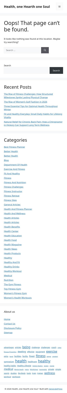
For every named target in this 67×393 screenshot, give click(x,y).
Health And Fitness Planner (18, 209)
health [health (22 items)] (21, 361)
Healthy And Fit (12, 262)
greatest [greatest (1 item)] (55, 356)
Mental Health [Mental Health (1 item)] (19, 369)
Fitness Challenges (13, 186)
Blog (6, 160)
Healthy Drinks (11, 266)
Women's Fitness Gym (15, 293)
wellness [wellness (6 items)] (49, 373)
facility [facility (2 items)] (25, 356)
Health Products (12, 253)
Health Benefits (12, 226)
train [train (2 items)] (34, 373)
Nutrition (8, 279)
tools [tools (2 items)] (29, 373)
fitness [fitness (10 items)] (41, 356)
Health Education (13, 235)
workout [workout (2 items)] (7, 377)
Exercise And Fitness (14, 169)
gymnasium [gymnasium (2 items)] (9, 361)
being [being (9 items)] (26, 347)
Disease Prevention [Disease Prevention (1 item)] (10, 352)
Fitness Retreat (11, 195)
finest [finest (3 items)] (32, 356)
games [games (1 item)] (49, 356)
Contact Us (9, 323)
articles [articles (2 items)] (18, 347)
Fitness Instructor (13, 191)
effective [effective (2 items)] (30, 351)
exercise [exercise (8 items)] (51, 351)
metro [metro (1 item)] (27, 369)
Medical (8, 275)
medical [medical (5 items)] (8, 369)
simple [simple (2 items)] (58, 369)
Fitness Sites (10, 200)
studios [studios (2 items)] (13, 373)
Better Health (11, 151)
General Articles (12, 204)
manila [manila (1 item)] (52, 366)
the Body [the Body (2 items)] (22, 373)
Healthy (8, 257)
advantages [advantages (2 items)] (9, 347)
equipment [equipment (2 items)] (40, 351)
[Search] (45, 50)
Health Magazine (13, 244)
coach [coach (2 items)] (53, 347)
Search (7, 65)
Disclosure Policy (12, 328)
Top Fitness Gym (12, 288)
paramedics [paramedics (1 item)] (43, 369)
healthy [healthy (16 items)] (44, 361)
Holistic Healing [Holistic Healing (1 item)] (37, 366)
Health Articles (11, 217)
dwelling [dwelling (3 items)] (22, 351)
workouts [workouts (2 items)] (16, 377)
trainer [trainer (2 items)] (40, 373)
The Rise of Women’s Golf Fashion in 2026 (25, 101)
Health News (10, 248)
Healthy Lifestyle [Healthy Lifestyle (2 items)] (24, 365)
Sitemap (8, 332)
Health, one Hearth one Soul (27, 6)
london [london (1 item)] (46, 366)
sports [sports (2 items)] (6, 373)
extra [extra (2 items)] (6, 356)
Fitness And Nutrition (15, 182)
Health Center (11, 231)
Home (7, 319)
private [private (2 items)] (51, 369)
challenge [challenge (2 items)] (36, 347)
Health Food (10, 240)
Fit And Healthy (12, 173)
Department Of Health (15, 164)
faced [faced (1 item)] (11, 356)
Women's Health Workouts (18, 297)
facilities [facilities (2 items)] (17, 356)
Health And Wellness (14, 213)
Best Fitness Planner (14, 146)
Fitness (7, 177)
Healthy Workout (13, 271)
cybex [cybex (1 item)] (59, 348)
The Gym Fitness (12, 284)
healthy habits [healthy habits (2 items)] (10, 365)
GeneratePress (55, 389)
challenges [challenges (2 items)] (45, 347)
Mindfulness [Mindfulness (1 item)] (34, 369)
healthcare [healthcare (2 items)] (32, 361)
